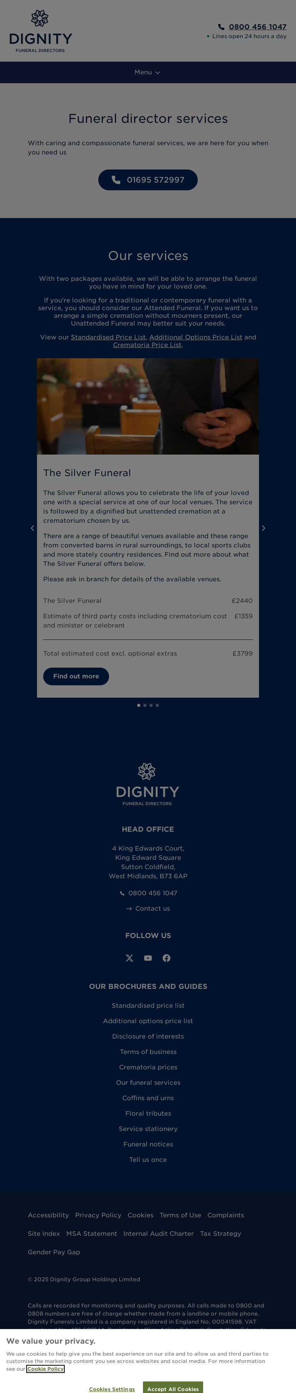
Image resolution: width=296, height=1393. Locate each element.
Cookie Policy (45, 1374)
